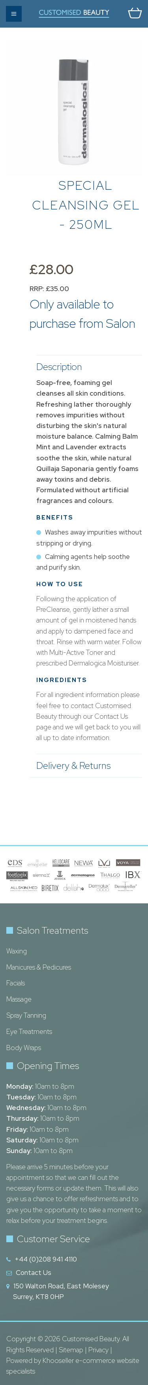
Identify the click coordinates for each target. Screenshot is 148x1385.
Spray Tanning (26, 1015)
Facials (15, 983)
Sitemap (71, 1350)
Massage (19, 999)
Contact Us (33, 1272)
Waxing (16, 951)
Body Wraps (23, 1047)
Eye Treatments (29, 1031)
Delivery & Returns (85, 765)
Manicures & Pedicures (38, 967)
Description (85, 367)
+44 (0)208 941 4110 (46, 1259)
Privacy (98, 1350)
